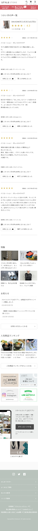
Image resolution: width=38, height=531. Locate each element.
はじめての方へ (6, 482)
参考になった (8, 79)
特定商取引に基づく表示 (8, 512)
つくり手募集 (5, 498)
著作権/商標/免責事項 (31, 512)
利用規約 (11, 506)
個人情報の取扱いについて (13, 509)
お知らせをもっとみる (19, 326)
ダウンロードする (24, 427)
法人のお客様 (5, 493)
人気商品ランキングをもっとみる (19, 366)
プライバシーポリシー (21, 506)
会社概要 (18, 512)
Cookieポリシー (27, 509)
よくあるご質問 (6, 487)
